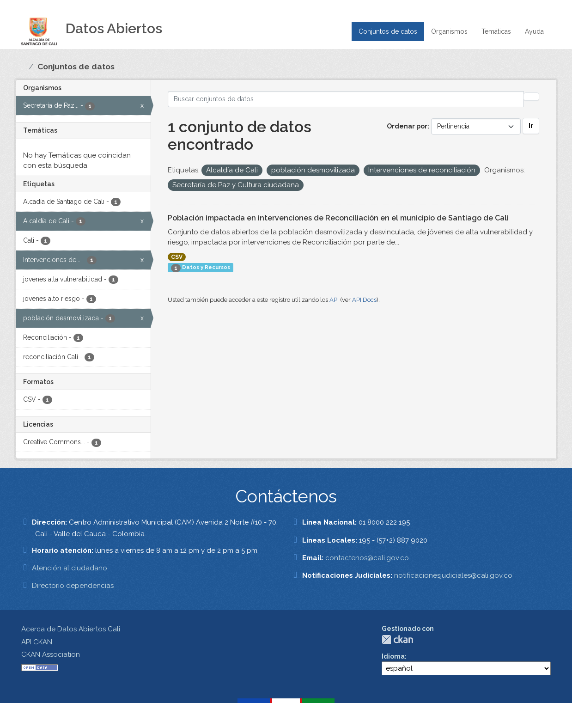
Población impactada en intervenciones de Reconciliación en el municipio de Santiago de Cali (338, 218)
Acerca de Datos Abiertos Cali (70, 629)
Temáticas (496, 31)
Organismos (449, 31)
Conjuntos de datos (388, 31)
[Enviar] (531, 96)
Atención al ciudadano (69, 568)
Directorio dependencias (73, 585)
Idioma (393, 656)
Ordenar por (407, 126)
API (334, 299)
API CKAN (36, 642)
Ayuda (534, 31)
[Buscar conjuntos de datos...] (346, 99)
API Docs (364, 299)
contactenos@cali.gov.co (367, 558)
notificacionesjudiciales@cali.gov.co (453, 575)
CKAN (397, 639)
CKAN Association (50, 654)
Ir (531, 125)
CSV (177, 257)
